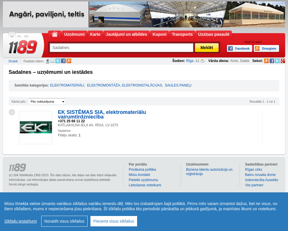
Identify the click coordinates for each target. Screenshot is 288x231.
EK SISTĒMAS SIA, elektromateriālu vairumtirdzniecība (102, 114)
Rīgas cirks (253, 170)
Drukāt (13, 61)
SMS (48, 61)
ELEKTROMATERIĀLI (67, 85)
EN (26, 36)
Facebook (63, 61)
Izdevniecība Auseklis (261, 180)
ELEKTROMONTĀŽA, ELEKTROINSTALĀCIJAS (124, 85)
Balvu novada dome (260, 175)
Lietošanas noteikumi (145, 185)
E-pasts (52, 61)
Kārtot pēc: (19, 101)
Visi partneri (254, 185)
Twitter (58, 61)
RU (19, 36)
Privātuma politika (142, 170)
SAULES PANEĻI (178, 85)
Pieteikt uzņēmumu (143, 180)
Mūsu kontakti (139, 175)
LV (12, 36)
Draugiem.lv (69, 61)
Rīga (189, 61)
